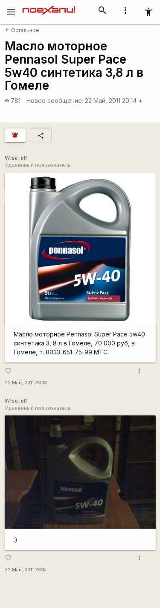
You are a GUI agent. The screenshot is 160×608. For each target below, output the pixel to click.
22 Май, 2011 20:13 (26, 383)
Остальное (22, 30)
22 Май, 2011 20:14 (114, 100)
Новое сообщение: (54, 100)
